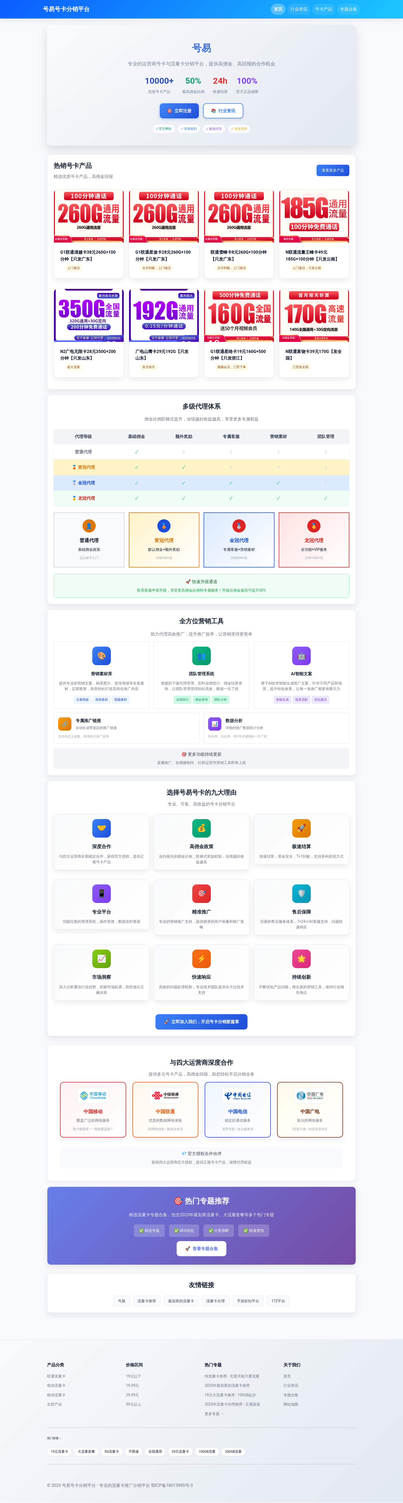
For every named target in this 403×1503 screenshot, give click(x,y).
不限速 (136, 1452)
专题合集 (348, 9)
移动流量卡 (56, 1395)
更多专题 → (214, 1414)
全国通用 (158, 1452)
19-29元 (132, 1385)
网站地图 (290, 1404)
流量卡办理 (215, 1301)
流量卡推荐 (147, 1301)
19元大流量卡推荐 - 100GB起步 (230, 1395)
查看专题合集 (201, 1248)
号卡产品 (323, 9)
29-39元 (132, 1395)
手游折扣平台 (248, 1301)
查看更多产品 (333, 170)
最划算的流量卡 (181, 1301)
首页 (278, 9)
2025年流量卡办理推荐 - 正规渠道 (232, 1404)
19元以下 (133, 1376)
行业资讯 (298, 9)
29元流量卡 (184, 1452)
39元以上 (133, 1404)
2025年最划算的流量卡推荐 (227, 1385)
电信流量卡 (56, 1385)
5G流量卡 (113, 1452)
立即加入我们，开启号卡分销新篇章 (201, 1021)
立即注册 (179, 111)
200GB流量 (238, 1452)
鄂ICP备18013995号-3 (172, 1485)
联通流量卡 (56, 1376)
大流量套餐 (87, 1452)
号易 (121, 1301)
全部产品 (54, 1404)
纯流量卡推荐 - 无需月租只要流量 (232, 1376)
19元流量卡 (60, 1452)
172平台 (278, 1301)
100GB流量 (210, 1452)
